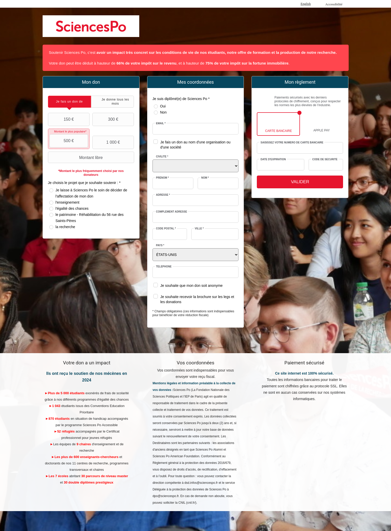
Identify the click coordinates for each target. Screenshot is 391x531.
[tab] (69, 102)
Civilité (162, 156)
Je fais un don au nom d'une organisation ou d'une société (195, 144)
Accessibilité (333, 4)
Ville (199, 228)
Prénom (162, 177)
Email (161, 123)
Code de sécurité (324, 159)
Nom (205, 177)
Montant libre (76, 157)
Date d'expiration (273, 159)
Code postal (166, 228)
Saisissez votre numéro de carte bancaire (291, 142)
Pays (160, 245)
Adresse (163, 194)
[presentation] (69, 101)
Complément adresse (171, 211)
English (306, 4)
